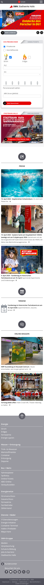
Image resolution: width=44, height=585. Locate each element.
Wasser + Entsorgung (10, 444)
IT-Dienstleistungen (9, 519)
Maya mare (6, 531)
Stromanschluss (8, 496)
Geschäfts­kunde (10, 50)
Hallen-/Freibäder (8, 528)
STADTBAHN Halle (11, 113)
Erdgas (24, 61)
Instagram (28, 572)
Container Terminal (9, 525)
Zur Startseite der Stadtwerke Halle (22, 7)
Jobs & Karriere (7, 552)
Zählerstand (6, 508)
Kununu (19, 572)
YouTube (10, 572)
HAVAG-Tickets (33, 41)
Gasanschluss (7, 499)
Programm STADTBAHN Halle (18, 139)
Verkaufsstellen (8, 484)
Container (5, 455)
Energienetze (7, 491)
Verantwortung (7, 546)
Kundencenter (11, 563)
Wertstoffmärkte (8, 452)
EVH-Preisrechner (10, 42)
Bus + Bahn (6, 468)
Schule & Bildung (8, 549)
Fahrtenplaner (7, 472)
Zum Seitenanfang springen (22, 416)
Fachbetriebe (6, 505)
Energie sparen (7, 438)
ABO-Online (6, 481)
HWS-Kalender (33, 113)
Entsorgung (6, 458)
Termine (22, 301)
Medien (4, 543)
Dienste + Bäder (8, 515)
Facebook (6, 572)
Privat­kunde (9, 46)
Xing (15, 572)
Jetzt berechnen (13, 103)
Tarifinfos (5, 475)
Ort (5, 72)
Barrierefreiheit (35, 582)
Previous (37, 32)
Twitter (23, 572)
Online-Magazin (22, 334)
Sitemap (14, 582)
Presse (22, 166)
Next (41, 32)
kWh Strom (11, 93)
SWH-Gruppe (7, 538)
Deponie (4, 461)
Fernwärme (6, 434)
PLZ (5, 65)
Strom (6, 61)
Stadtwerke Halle (8, 555)
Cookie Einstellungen (22, 584)
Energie (4, 424)
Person (6, 83)
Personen (12, 83)
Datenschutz (23, 582)
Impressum (5, 582)
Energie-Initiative (8, 522)
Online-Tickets (7, 478)
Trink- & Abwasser (9, 449)
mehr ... (22, 186)
